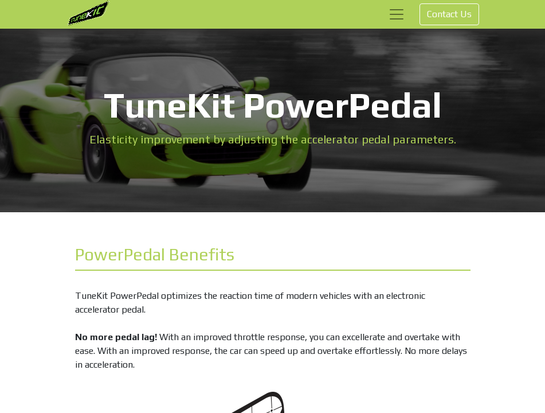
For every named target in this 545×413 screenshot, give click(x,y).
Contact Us (449, 14)
